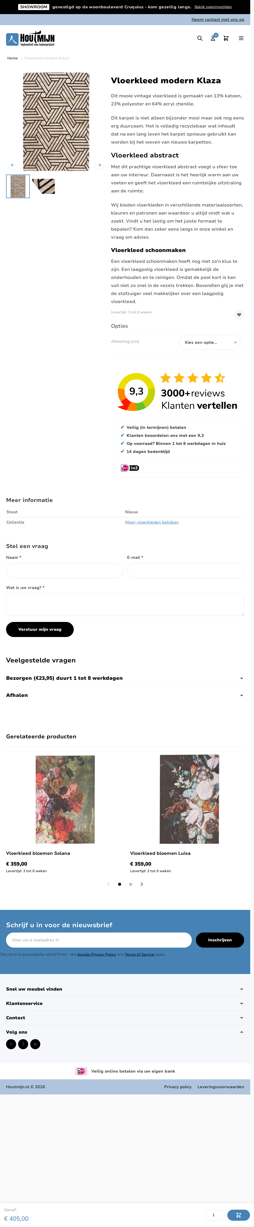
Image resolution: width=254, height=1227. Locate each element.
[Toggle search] (200, 38)
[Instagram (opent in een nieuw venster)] (35, 1044)
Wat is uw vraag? (25, 587)
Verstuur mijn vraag (39, 629)
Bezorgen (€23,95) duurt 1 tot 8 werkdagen (125, 678)
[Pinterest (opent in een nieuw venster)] (11, 1044)
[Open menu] (241, 38)
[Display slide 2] (130, 884)
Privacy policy (178, 1087)
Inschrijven (220, 940)
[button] (125, 989)
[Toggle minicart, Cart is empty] (226, 38)
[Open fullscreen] (56, 122)
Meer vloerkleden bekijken (152, 522)
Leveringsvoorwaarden (221, 1087)
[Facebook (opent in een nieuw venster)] (23, 1044)
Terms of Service (139, 954)
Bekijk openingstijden (213, 7)
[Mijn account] (213, 38)
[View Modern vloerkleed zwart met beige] (18, 186)
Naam (13, 557)
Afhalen (125, 695)
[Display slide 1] (119, 884)
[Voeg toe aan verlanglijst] (239, 315)
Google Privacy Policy (96, 954)
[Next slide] (141, 884)
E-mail (135, 557)
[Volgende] (99, 165)
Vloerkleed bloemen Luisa (160, 853)
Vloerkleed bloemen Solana (38, 853)
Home (12, 58)
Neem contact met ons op (218, 19)
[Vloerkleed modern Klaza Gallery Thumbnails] (30, 186)
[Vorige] (12, 165)
